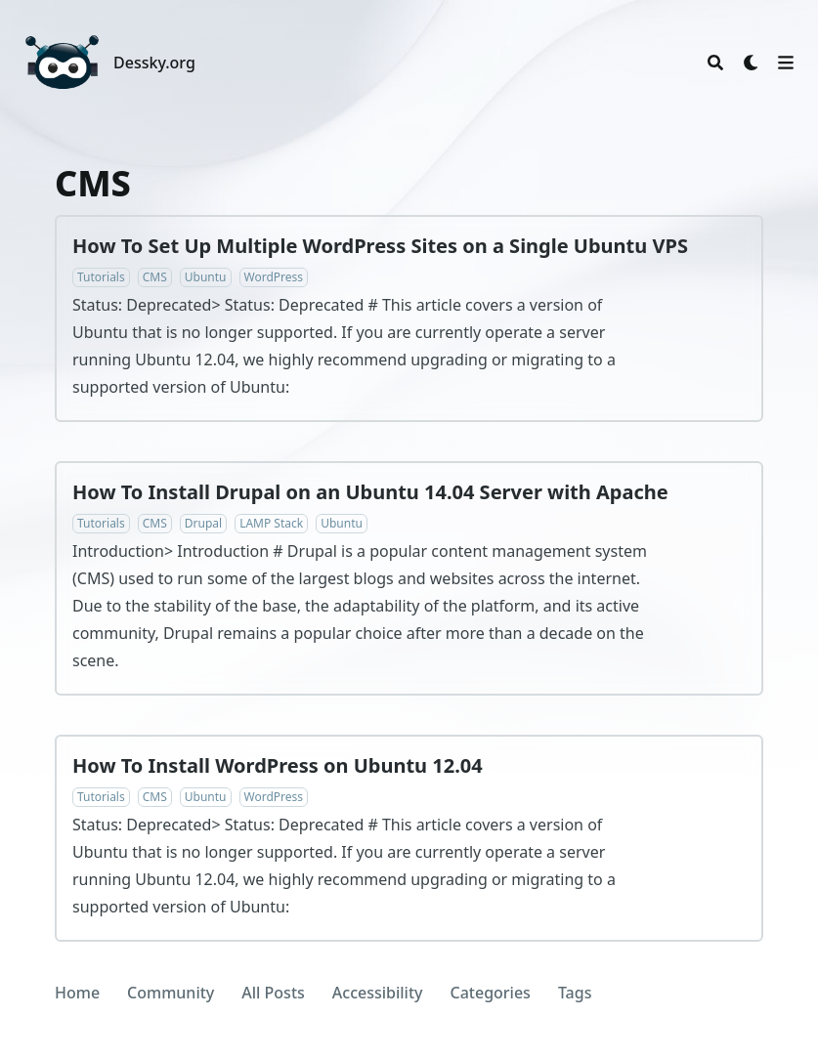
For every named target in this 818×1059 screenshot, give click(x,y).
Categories (491, 992)
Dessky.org (154, 62)
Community (170, 992)
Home (77, 992)
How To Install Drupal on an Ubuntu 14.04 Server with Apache (370, 492)
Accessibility (377, 992)
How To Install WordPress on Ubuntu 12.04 (277, 765)
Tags (575, 992)
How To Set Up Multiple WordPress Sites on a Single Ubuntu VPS (380, 246)
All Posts (273, 992)
